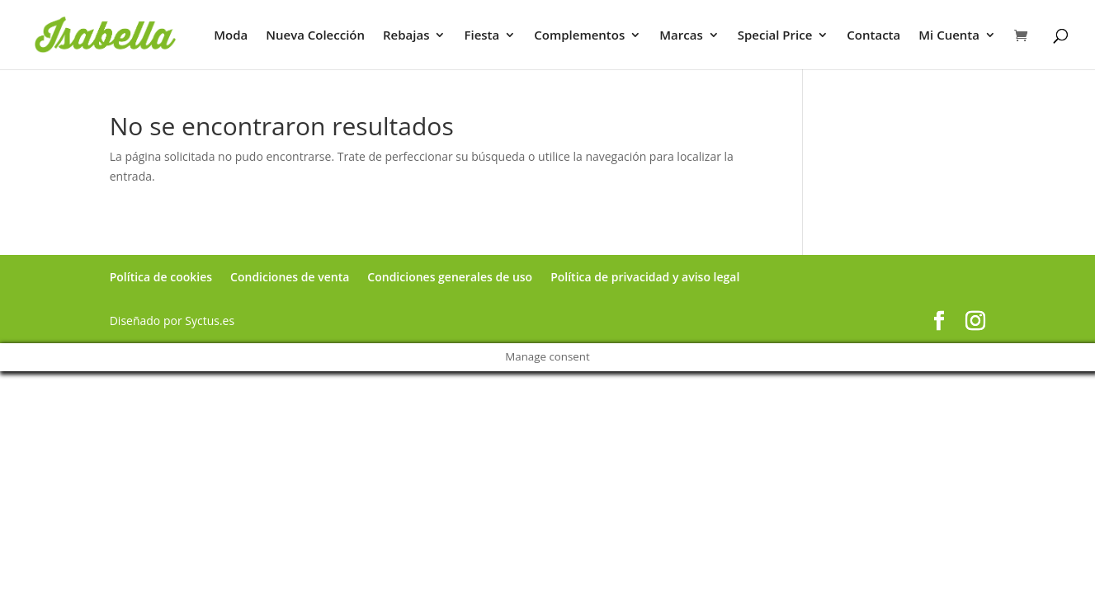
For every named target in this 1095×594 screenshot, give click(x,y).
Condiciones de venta (289, 277)
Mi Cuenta (948, 36)
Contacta (873, 36)
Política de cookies (161, 277)
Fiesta (481, 36)
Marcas (680, 36)
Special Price (775, 36)
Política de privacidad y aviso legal (644, 277)
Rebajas (406, 36)
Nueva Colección (315, 36)
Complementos (579, 36)
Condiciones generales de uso (449, 277)
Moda (231, 36)
